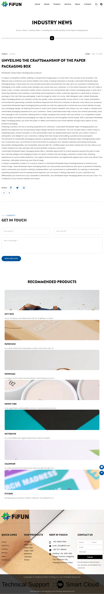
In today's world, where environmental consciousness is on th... (30, 378)
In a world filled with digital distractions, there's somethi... (28, 438)
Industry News (34, 30)
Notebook (10, 433)
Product (56, 4)
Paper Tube (11, 403)
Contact (87, 4)
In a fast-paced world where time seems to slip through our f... (30, 468)
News (77, 4)
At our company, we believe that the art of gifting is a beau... (29, 318)
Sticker (9, 493)
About (46, 4)
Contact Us (6, 560)
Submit (90, 557)
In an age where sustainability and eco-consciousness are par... (31, 408)
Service (67, 4)
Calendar (10, 463)
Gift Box (9, 313)
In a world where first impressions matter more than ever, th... (30, 348)
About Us (5, 545)
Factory (5, 549)
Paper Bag (10, 373)
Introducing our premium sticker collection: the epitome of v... (30, 498)
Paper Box (10, 343)
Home (37, 4)
